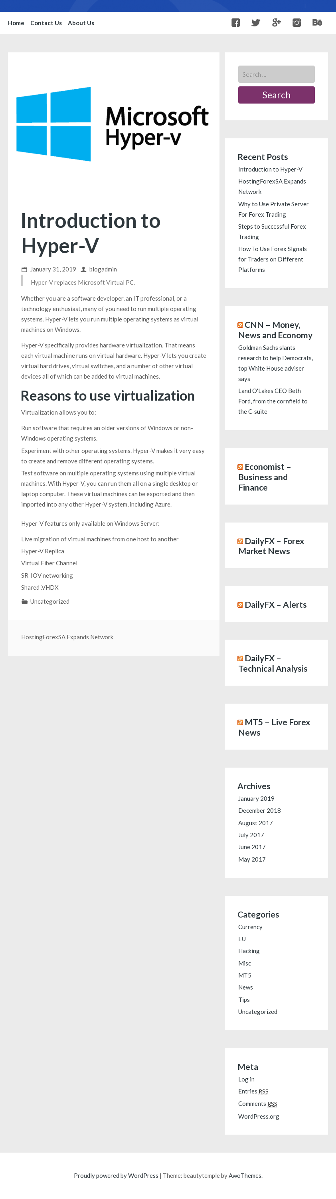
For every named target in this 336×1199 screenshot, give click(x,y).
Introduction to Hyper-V (270, 169)
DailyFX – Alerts (276, 604)
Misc (244, 963)
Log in (246, 1079)
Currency (250, 926)
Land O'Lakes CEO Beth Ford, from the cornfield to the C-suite (273, 401)
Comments (257, 1103)
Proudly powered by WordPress (116, 1175)
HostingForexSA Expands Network (67, 636)
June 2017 (252, 846)
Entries (253, 1091)
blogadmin (103, 269)
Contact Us (46, 22)
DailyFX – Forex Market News (271, 546)
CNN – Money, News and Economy (275, 329)
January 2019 (256, 798)
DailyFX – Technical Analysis (273, 663)
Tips (244, 999)
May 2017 (252, 859)
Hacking (249, 950)
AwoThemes (245, 1175)
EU (242, 938)
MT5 (244, 975)
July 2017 (251, 834)
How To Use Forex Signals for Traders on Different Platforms (272, 259)
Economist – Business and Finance (264, 476)
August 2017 (255, 822)
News (245, 987)
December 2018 (259, 810)
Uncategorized (49, 601)
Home (16, 22)
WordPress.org (258, 1116)
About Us (81, 22)
